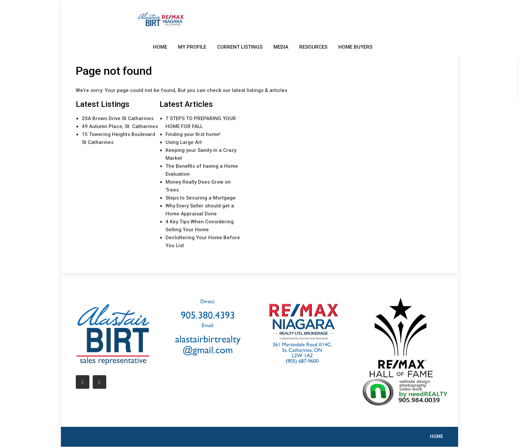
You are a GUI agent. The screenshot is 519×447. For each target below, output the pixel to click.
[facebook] (82, 382)
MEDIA (280, 47)
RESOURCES (313, 47)
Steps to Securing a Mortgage (200, 198)
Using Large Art (183, 142)
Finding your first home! (192, 134)
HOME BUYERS (355, 47)
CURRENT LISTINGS (239, 47)
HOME (160, 47)
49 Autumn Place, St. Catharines (120, 126)
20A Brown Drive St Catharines (118, 118)
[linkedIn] (99, 382)
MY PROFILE (192, 47)
